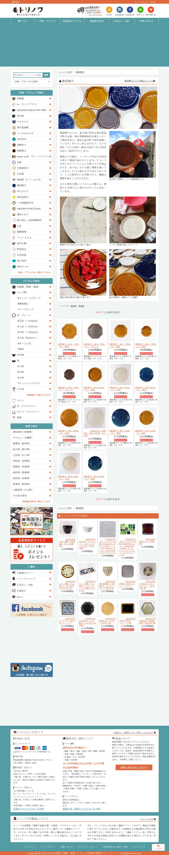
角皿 (21, 349)
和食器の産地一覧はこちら (36, 501)
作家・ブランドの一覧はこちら (34, 272)
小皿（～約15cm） (29, 326)
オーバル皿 (25, 343)
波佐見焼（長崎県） (23, 431)
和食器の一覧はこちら (38, 394)
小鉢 (21, 366)
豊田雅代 (21, 185)
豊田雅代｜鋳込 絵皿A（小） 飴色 (94, 388)
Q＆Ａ (17, 596)
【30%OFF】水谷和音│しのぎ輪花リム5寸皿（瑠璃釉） (87, 622)
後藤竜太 (21, 150)
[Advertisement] (84, 47)
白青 (19, 162)
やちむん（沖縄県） (23, 437)
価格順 (74, 306)
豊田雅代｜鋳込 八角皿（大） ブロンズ (94, 345)
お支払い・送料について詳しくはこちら (133, 732)
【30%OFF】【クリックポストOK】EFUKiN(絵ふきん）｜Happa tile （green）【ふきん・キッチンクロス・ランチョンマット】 (127, 547)
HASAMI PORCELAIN (29, 208)
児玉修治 (21, 139)
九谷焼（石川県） (22, 455)
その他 (20, 389)
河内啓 (20, 115)
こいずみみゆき (25, 133)
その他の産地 (20, 495)
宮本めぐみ (23, 266)
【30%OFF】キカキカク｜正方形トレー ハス (67, 621)
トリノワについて (26, 578)
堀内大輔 (21, 243)
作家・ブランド (47, 21)
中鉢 (21, 372)
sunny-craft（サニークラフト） (33, 156)
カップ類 (21, 292)
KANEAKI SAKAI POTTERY (32, 110)
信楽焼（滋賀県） (22, 478)
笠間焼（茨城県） (22, 466)
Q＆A (153, 2)
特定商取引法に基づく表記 (115, 847)
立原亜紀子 (23, 168)
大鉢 (21, 377)
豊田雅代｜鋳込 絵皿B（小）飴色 (145, 432)
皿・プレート (24, 315)
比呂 (19, 226)
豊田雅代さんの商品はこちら (138, 81)
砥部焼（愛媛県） (22, 472)
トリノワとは (141, 2)
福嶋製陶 (21, 231)
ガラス (20, 400)
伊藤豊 (20, 98)
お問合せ (19, 590)
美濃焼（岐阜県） (22, 443)
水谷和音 (21, 255)
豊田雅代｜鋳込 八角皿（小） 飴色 (145, 345)
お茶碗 (20, 354)
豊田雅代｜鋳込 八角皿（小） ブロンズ (68, 388)
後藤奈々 (21, 144)
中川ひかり (23, 191)
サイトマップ (139, 847)
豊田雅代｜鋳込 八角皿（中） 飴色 (120, 345)
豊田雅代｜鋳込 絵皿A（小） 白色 (119, 388)
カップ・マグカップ (29, 298)
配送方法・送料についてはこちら (81, 809)
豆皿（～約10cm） (29, 320)
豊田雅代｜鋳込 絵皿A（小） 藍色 (145, 388)
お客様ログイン (22, 572)
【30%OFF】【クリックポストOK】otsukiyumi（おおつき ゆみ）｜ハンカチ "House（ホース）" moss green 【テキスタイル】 (107, 546)
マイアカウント (48, 847)
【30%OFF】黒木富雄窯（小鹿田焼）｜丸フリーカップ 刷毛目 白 (107, 584)
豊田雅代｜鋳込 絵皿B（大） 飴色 (68, 432)
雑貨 (19, 417)
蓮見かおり (23, 214)
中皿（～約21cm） (29, 332)
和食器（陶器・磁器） (29, 286)
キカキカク (23, 121)
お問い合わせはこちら (133, 767)
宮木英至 (21, 260)
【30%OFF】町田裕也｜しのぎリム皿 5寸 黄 (107, 621)
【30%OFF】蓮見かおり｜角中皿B (147, 541)
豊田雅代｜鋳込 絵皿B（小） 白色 (68, 477)
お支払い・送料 (121, 21)
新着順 (81, 306)
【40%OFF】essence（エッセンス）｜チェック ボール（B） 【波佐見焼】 (87, 543)
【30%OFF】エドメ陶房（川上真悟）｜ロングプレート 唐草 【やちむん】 (87, 585)
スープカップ (26, 309)
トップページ (30, 847)
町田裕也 (21, 249)
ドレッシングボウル (29, 383)
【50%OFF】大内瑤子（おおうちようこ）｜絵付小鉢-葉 (147, 584)
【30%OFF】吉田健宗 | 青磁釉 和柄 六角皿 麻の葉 (147, 621)
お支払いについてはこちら (28, 809)
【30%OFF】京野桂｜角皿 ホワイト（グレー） (127, 583)
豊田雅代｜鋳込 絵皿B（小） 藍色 (94, 477)
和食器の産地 (97, 21)
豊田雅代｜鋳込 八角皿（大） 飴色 (68, 345)
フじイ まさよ (24, 237)
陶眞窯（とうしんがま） (30, 179)
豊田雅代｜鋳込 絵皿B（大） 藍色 (119, 432)
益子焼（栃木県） (22, 449)
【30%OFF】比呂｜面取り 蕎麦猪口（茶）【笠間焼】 (67, 542)
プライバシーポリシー (88, 847)
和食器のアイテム (72, 21)
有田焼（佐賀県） (22, 460)
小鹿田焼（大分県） (23, 489)
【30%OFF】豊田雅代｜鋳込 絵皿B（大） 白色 (95, 433)
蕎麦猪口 (24, 303)
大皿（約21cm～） (29, 337)
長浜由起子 (23, 197)
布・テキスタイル (26, 406)
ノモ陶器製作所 (25, 202)
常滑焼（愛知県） (22, 484)
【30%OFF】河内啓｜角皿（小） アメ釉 (127, 621)
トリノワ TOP (65, 72)
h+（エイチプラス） (28, 104)
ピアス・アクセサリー (28, 411)
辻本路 (20, 173)
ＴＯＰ (23, 21)
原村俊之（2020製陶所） (30, 220)
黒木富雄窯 (23, 127)
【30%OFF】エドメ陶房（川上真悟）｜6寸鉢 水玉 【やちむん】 (67, 584)
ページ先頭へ (158, 846)
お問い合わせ (146, 21)
